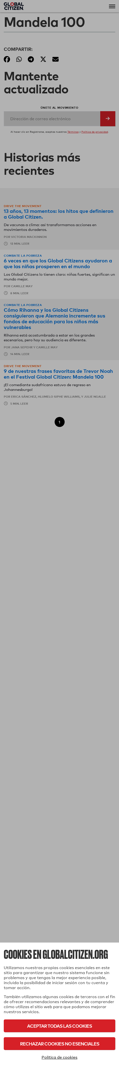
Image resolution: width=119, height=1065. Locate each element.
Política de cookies (59, 1057)
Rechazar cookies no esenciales (59, 1043)
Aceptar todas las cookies (59, 1026)
